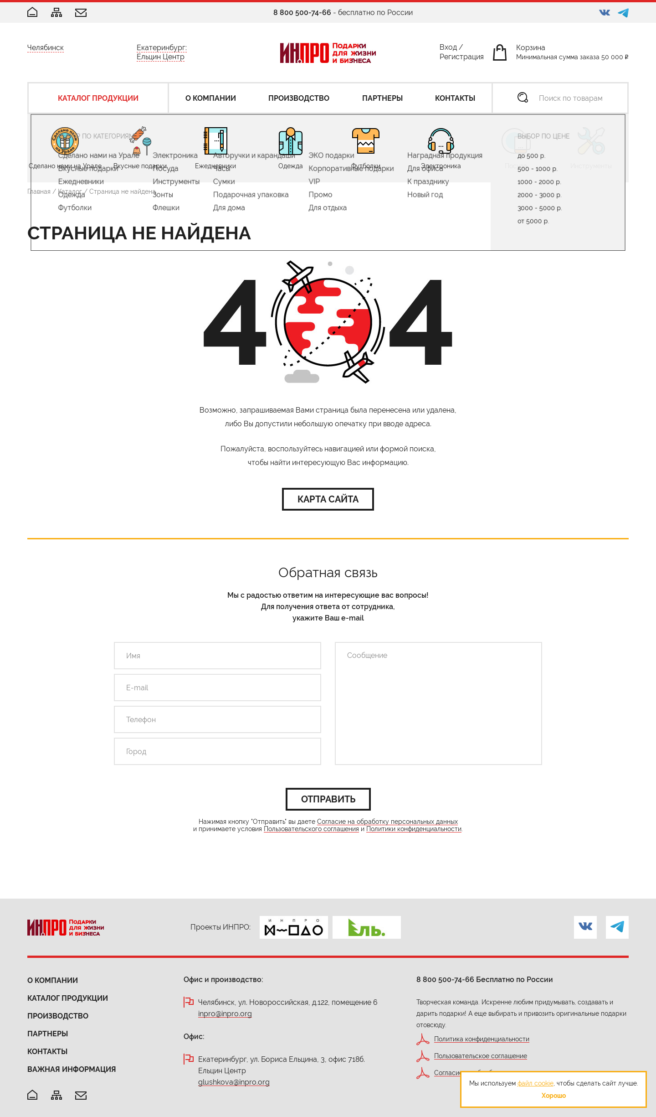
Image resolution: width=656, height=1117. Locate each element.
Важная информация (71, 1069)
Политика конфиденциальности (481, 1039)
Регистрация (462, 58)
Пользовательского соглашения (311, 829)
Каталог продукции (67, 998)
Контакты (47, 1051)
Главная (39, 191)
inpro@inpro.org (225, 1014)
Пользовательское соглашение (480, 1056)
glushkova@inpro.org (234, 1082)
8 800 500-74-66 (302, 12)
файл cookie (536, 1083)
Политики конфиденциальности (413, 829)
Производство (57, 1016)
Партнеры (47, 1033)
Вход (448, 49)
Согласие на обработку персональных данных (387, 821)
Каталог (70, 191)
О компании (52, 980)
